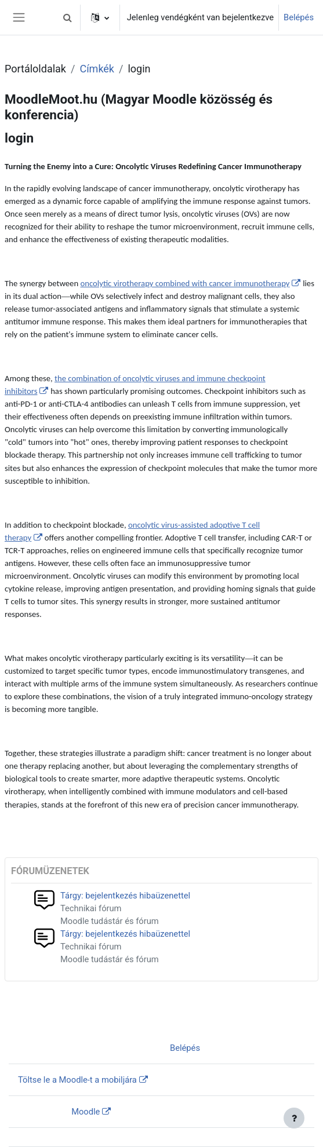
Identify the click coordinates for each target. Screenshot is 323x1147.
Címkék (96, 69)
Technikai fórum (91, 908)
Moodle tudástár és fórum (109, 921)
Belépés (299, 17)
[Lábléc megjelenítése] (294, 1118)
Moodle (85, 1111)
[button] (68, 17)
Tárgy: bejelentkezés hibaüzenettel (125, 895)
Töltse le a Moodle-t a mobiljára (77, 1080)
